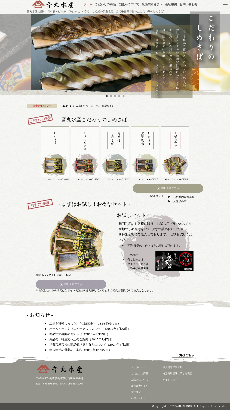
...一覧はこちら (182, 355)
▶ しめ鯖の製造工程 (181, 196)
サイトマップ (170, 379)
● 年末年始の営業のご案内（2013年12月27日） (78, 350)
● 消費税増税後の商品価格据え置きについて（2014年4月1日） (88, 345)
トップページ (138, 367)
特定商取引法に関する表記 (177, 373)
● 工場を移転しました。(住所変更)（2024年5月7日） (83, 324)
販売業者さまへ (139, 385)
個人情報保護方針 (172, 367)
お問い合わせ (138, 398)
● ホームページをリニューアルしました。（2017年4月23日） (88, 329)
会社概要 (136, 392)
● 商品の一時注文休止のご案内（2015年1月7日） (79, 340)
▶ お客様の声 (177, 201)
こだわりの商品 (139, 373)
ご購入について (139, 379)
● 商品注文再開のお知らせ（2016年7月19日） (77, 334)
